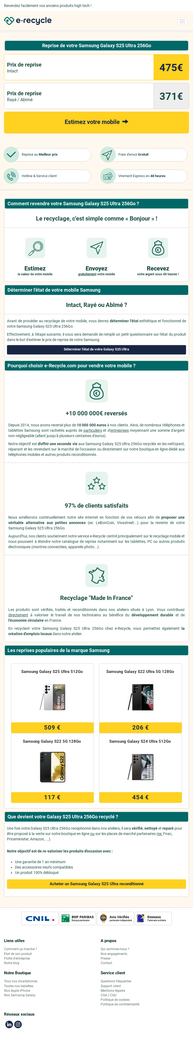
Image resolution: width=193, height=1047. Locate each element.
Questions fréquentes (116, 981)
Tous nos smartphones (20, 981)
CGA (104, 995)
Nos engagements (114, 954)
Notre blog (11, 963)
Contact (106, 963)
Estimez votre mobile (96, 121)
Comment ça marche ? (20, 949)
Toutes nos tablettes (18, 986)
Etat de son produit (18, 954)
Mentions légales (113, 991)
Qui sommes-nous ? (115, 949)
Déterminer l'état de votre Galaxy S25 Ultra (96, 349)
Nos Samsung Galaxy (19, 995)
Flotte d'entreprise (17, 958)
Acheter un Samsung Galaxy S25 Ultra (97, 883)
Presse (105, 958)
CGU (113, 995)
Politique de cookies (115, 1000)
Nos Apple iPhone (17, 991)
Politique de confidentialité (120, 1004)
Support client (111, 986)
